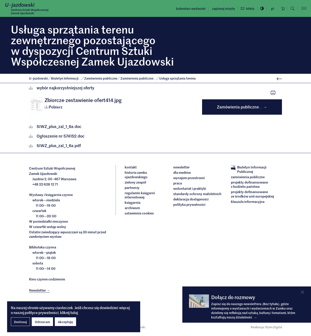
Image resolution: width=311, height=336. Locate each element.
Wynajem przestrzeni (189, 178)
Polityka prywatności (189, 204)
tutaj (74, 312)
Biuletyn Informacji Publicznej (248, 169)
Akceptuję (65, 322)
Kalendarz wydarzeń (190, 8)
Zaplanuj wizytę (223, 8)
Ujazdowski (38, 78)
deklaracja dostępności (191, 199)
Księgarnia (133, 202)
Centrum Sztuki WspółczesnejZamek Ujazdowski (29, 11)
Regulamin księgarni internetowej (140, 195)
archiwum (132, 208)
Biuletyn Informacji (66, 78)
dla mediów (182, 172)
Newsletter (181, 167)
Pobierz (53, 107)
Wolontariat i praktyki (189, 188)
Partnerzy (132, 187)
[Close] (302, 292)
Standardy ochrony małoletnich (197, 194)
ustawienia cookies (139, 213)
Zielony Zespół (135, 182)
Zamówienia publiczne (101, 78)
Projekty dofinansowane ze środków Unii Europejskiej (252, 194)
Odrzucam (42, 322)
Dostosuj (20, 322)
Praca (177, 183)
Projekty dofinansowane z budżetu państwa (249, 184)
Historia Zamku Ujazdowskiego (136, 174)
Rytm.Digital (273, 327)
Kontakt (131, 167)
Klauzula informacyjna (247, 201)
